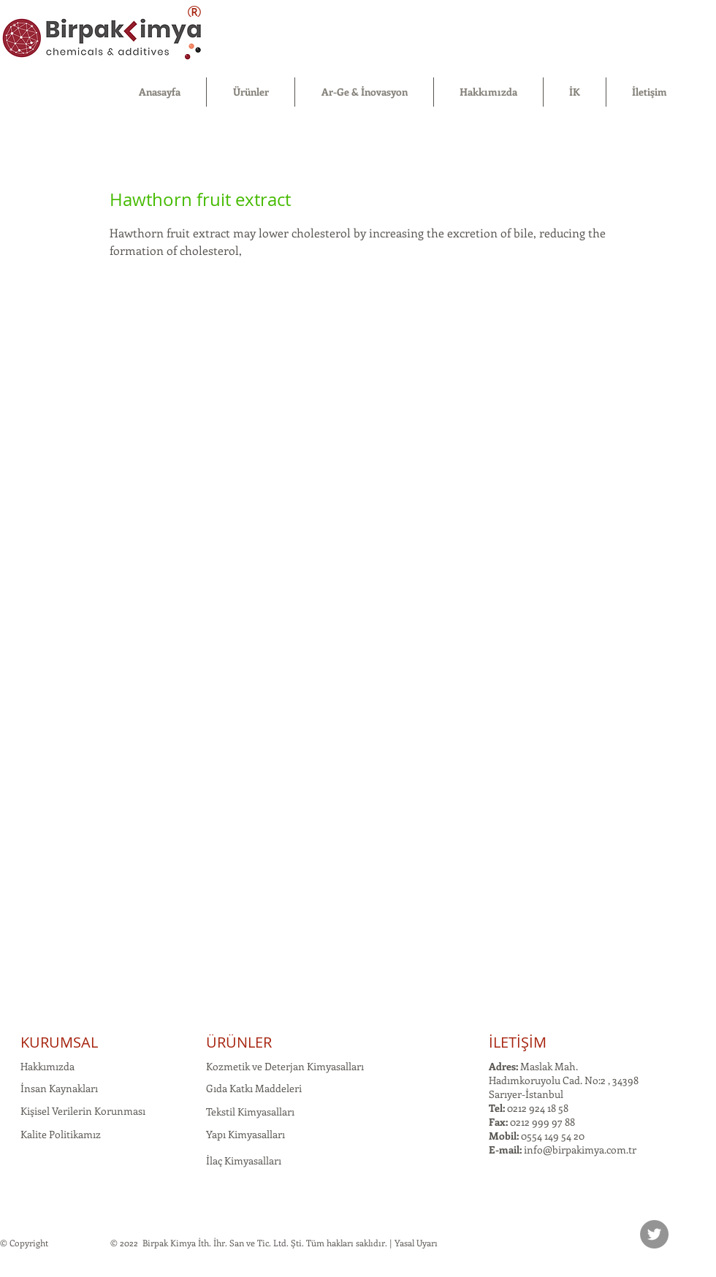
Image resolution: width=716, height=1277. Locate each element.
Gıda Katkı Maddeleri (254, 1088)
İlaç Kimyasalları (243, 1160)
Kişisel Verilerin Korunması (82, 1111)
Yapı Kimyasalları (245, 1134)
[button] (250, 92)
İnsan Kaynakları (59, 1088)
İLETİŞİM (517, 1042)
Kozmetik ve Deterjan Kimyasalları (285, 1066)
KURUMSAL (59, 1042)
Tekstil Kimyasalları (250, 1111)
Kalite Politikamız (60, 1134)
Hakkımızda (47, 1066)
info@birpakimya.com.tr (580, 1149)
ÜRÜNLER (239, 1042)
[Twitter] (654, 1234)
